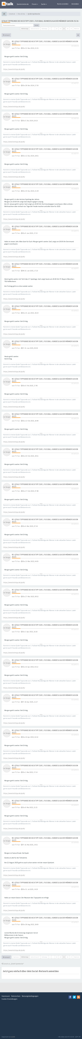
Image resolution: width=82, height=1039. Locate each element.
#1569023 (75, 311)
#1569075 (75, 346)
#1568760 (75, 118)
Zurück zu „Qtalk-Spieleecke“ (13, 964)
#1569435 (75, 770)
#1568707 (75, 83)
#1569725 (75, 887)
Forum (35, 4)
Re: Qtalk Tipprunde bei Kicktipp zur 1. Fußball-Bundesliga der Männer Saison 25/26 (45, 883)
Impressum (6, 996)
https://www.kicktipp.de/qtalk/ (14, 69)
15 (64, 28)
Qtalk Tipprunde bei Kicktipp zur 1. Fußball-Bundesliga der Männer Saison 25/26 (40, 21)
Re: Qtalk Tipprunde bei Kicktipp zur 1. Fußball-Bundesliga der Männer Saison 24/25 (45, 42)
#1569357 (75, 629)
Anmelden (75, 4)
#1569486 (75, 842)
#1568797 (75, 153)
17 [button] (71, 28)
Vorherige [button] (44, 28)
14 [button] (60, 28)
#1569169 (75, 454)
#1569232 (75, 524)
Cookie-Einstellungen (9, 999)
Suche (44, 4)
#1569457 (75, 805)
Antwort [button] (6, 35)
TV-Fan (17, 48)
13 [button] (56, 28)
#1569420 (75, 735)
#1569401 (75, 700)
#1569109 (75, 383)
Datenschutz (15, 996)
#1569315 (75, 594)
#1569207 (75, 489)
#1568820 (75, 189)
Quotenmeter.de (23, 4)
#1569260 (75, 559)
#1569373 (75, 664)
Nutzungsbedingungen (30, 996)
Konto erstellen (62, 4)
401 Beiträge (24, 28)
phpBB (13, 1037)
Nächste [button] (76, 28)
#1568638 (75, 46)
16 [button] (67, 28)
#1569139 (75, 418)
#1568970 (75, 231)
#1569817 (75, 922)
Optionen (16, 957)
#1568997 (75, 268)
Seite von (35, 28)
